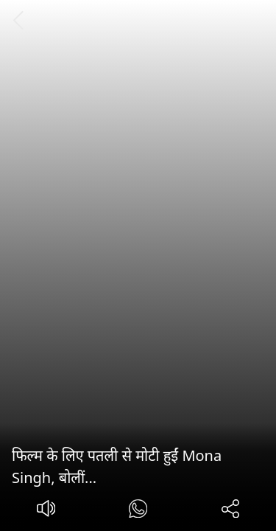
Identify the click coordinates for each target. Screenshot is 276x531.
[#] (138, 510)
